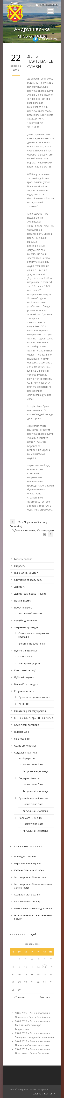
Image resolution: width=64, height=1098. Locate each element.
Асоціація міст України (27, 894)
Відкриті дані (21, 731)
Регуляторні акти (24, 691)
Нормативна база (33, 764)
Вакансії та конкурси (26, 684)
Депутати (19, 586)
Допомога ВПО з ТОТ (31, 817)
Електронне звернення (31, 643)
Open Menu (50, 11)
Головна (36, 1093)
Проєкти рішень (23, 607)
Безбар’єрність (26, 758)
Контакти (49, 1093)
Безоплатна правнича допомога (33, 908)
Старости (19, 566)
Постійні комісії (23, 600)
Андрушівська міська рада (32, 32)
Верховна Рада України (27, 863)
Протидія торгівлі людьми (33, 798)
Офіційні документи (25, 620)
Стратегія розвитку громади (30, 711)
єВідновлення (22, 738)
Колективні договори (26, 724)
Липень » (44, 997)
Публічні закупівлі (24, 677)
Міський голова (23, 559)
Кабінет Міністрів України (29, 870)
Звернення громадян (26, 627)
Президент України (25, 856)
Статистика (25, 656)
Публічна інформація (26, 650)
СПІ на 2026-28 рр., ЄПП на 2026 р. (34, 717)
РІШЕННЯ (23, 704)
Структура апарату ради (28, 579)
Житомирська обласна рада (30, 877)
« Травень (19, 997)
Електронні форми (29, 663)
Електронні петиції (25, 670)
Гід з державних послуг (27, 901)
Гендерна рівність (28, 778)
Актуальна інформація (35, 771)
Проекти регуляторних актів (34, 697)
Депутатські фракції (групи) (30, 593)
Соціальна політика (25, 752)
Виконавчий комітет (26, 572)
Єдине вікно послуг (25, 745)
